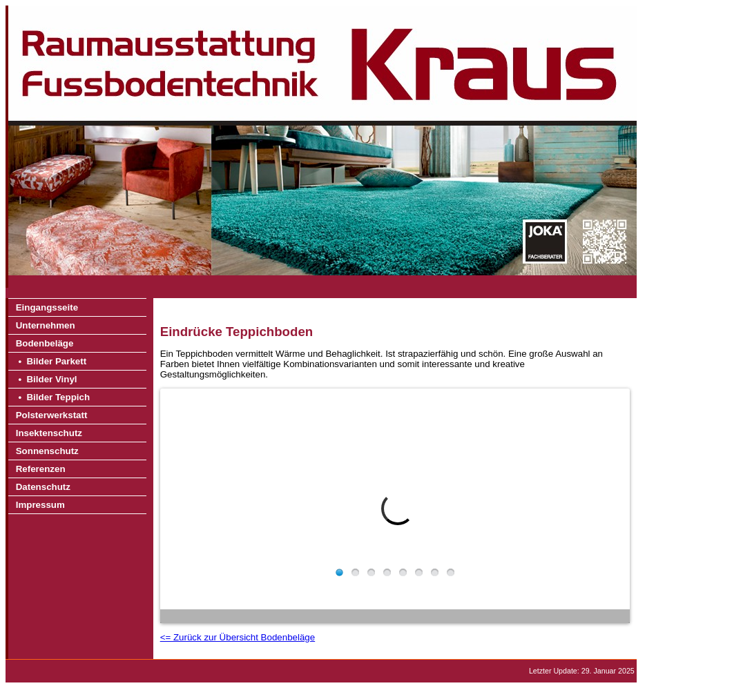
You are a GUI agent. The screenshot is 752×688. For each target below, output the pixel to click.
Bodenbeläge (45, 343)
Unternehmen (45, 325)
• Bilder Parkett (51, 361)
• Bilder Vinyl (46, 379)
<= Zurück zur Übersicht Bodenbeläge (237, 637)
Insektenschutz (49, 433)
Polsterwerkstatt (52, 415)
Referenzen (41, 469)
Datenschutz (43, 487)
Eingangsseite (47, 307)
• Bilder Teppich (53, 397)
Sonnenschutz (47, 451)
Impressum (40, 505)
